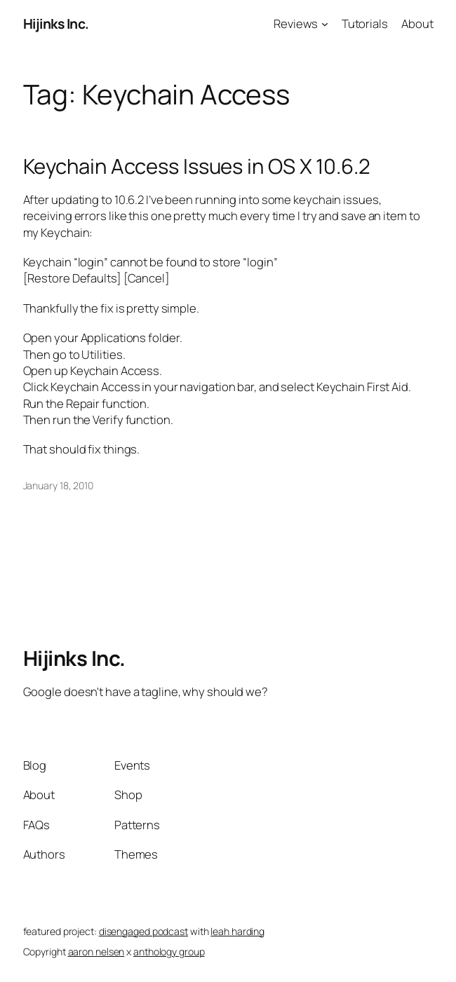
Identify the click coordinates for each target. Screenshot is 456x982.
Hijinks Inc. (56, 23)
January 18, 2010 (58, 485)
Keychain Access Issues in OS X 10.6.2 (196, 166)
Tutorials (365, 23)
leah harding (237, 931)
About (417, 23)
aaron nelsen (96, 951)
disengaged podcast (143, 931)
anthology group (169, 951)
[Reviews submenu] (324, 23)
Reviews (296, 23)
